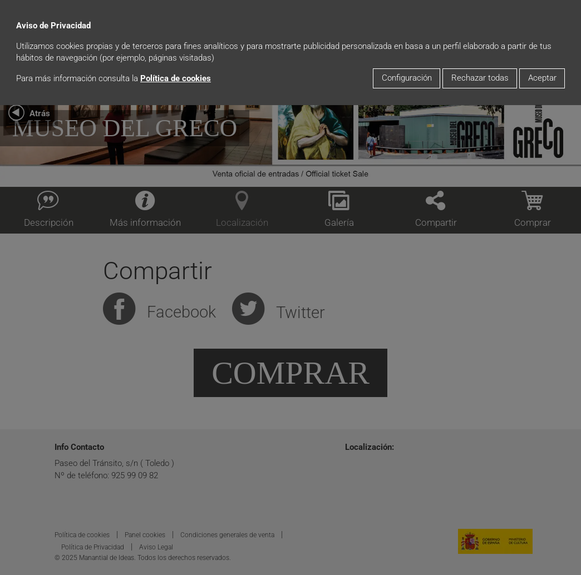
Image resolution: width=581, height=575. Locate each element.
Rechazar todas (480, 78)
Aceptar (542, 78)
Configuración (407, 78)
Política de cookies (175, 78)
